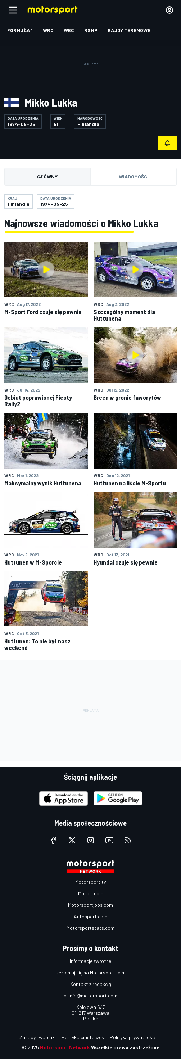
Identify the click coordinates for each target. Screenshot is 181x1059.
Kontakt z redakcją (90, 984)
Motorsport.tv (90, 882)
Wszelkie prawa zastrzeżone (125, 1047)
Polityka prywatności (133, 1037)
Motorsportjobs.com (90, 905)
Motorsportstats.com (90, 928)
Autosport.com (90, 916)
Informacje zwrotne (90, 961)
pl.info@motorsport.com (90, 995)
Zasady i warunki (37, 1037)
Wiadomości (134, 176)
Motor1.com (90, 893)
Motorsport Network (65, 1047)
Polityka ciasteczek (83, 1037)
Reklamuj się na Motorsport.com (91, 972)
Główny (47, 176)
